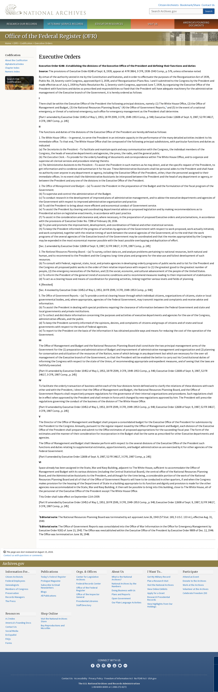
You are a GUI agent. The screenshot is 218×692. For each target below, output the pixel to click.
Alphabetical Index (14, 64)
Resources (12, 613)
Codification (26, 43)
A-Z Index (10, 618)
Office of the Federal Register (86, 589)
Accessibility (80, 678)
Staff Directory (83, 605)
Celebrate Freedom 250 (195, 593)
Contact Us (208, 5)
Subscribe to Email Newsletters (50, 586)
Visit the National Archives (160, 584)
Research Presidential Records (158, 598)
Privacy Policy (96, 678)
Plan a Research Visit (157, 580)
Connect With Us (109, 660)
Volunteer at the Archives (195, 589)
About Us (118, 571)
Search (208, 11)
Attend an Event (191, 576)
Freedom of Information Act (118, 678)
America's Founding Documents (196, 24)
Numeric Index (12, 71)
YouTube (114, 666)
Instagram (104, 666)
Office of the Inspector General (87, 596)
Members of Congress (16, 589)
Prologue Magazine (50, 580)
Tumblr (109, 666)
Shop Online (49, 613)
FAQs (8, 638)
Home (8, 43)
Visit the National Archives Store (54, 620)
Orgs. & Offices (86, 571)
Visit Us (153, 24)
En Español (10, 634)
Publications (49, 571)
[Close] (214, 660)
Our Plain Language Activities (126, 602)
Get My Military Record (158, 576)
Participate (190, 571)
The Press (10, 601)
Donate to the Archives (194, 580)
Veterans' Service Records (65, 24)
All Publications (48, 595)
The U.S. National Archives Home (45, 9)
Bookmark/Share (190, 5)
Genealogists (12, 584)
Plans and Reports (121, 594)
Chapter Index (12, 67)
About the (16, 60)
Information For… (17, 571)
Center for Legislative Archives (87, 578)
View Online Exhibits (157, 589)
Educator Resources (109, 24)
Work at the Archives (193, 584)
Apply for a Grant (156, 593)
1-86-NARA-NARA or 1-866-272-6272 (109, 686)
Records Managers (15, 597)
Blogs (44, 591)
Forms (8, 643)
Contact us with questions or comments (23, 555)
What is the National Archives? (122, 578)
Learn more (187, 685)
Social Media (11, 630)
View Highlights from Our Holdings (160, 605)
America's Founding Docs (18, 622)
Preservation (12, 593)
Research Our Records (22, 24)
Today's (53, 576)
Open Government (121, 598)
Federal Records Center (88, 583)
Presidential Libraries (87, 601)
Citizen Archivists (168, 5)
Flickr (125, 666)
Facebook (93, 666)
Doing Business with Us (123, 590)
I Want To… (154, 571)
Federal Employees (15, 580)
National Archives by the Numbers (124, 585)
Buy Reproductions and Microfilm (53, 627)
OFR (15, 43)
